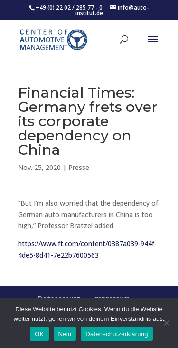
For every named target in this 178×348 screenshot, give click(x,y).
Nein (65, 334)
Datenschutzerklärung (116, 334)
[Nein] (166, 323)
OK (39, 334)
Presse (78, 167)
